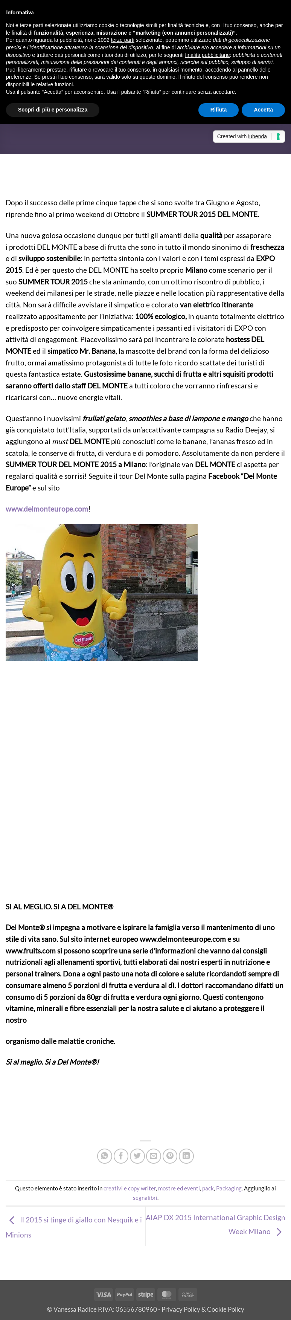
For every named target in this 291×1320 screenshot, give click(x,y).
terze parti (122, 40)
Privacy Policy (180, 1309)
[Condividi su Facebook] (121, 1156)
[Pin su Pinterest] (170, 1156)
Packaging (229, 1188)
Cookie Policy (225, 1309)
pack (208, 1188)
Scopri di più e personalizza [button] (52, 110)
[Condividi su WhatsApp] (104, 1156)
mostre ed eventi (179, 1188)
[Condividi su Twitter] (137, 1156)
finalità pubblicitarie (207, 55)
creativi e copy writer (130, 1188)
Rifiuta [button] (218, 110)
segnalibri (145, 1197)
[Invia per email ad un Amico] (153, 1156)
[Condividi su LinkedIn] (186, 1156)
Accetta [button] (263, 110)
